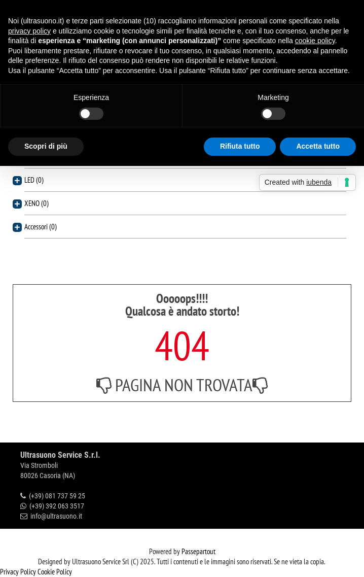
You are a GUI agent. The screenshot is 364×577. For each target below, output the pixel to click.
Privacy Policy (18, 571)
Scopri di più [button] (45, 146)
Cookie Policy (55, 571)
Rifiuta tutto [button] (240, 146)
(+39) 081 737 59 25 (57, 496)
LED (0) (34, 180)
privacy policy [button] (29, 31)
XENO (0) (36, 203)
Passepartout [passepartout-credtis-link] (198, 551)
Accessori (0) (40, 226)
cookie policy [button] (315, 41)
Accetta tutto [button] (318, 146)
